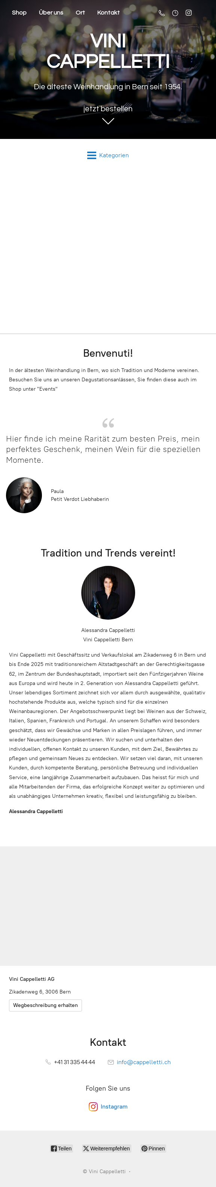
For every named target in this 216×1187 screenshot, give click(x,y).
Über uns (51, 13)
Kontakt (108, 13)
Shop (19, 13)
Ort (80, 13)
